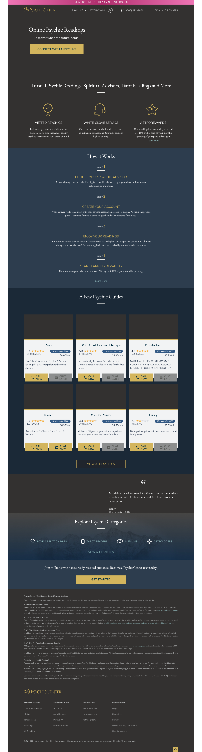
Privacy (115, 719)
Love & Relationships (33, 708)
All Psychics (29, 731)
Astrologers (29, 725)
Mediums (28, 714)
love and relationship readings (159, 623)
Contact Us (117, 714)
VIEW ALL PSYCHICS (101, 552)
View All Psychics (101, 464)
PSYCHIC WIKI (97, 10)
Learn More (153, 140)
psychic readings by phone (167, 610)
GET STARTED (100, 579)
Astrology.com (89, 719)
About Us (57, 708)
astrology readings (140, 623)
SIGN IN (159, 10)
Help (114, 708)
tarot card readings (125, 623)
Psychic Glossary (60, 725)
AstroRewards (59, 714)
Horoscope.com (90, 714)
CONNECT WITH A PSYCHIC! (56, 49)
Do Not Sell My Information (124, 725)
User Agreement (119, 731)
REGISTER (172, 10)
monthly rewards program (138, 646)
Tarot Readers (30, 719)
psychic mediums (110, 623)
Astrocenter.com (90, 708)
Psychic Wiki (59, 719)
